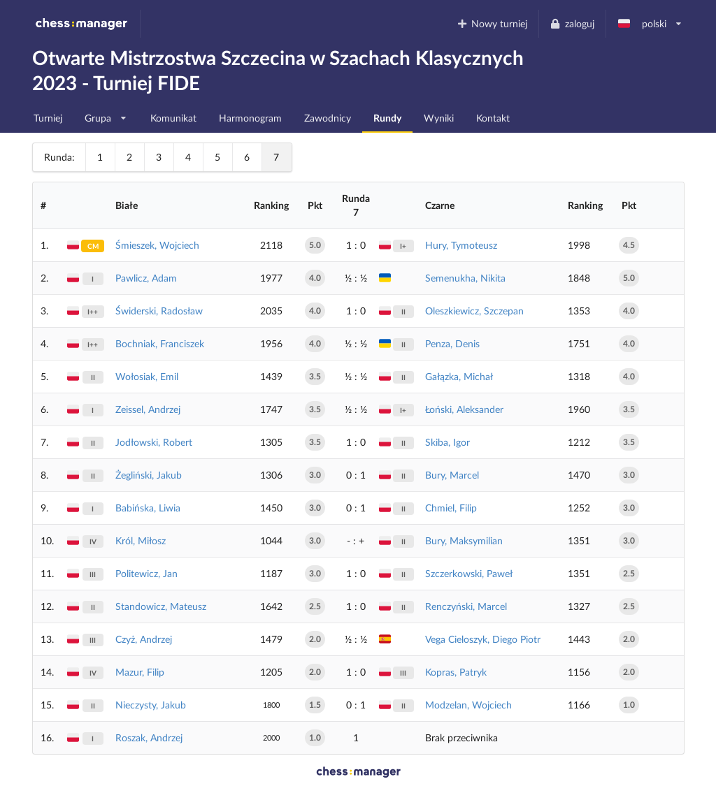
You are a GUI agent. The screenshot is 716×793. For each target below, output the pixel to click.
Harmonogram (250, 118)
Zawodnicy (327, 118)
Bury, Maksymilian (464, 540)
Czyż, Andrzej (143, 639)
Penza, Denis (452, 343)
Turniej (48, 118)
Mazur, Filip (139, 672)
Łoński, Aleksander (464, 409)
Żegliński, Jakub (148, 475)
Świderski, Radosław (159, 311)
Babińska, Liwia (147, 508)
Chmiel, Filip (451, 508)
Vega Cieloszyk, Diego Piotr (482, 639)
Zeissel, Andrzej (147, 409)
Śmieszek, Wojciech (157, 245)
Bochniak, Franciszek (159, 343)
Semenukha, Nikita (465, 278)
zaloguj (572, 23)
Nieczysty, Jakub (150, 705)
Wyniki (439, 118)
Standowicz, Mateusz (160, 606)
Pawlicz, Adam (146, 278)
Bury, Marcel (452, 475)
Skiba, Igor (447, 442)
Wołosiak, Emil (146, 376)
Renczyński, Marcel (466, 606)
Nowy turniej (491, 23)
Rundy (387, 118)
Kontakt (493, 118)
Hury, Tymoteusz (461, 245)
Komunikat (173, 118)
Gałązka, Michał (459, 376)
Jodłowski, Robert (153, 442)
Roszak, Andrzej (148, 737)
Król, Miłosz (140, 540)
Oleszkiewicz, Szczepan (474, 311)
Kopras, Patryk (456, 672)
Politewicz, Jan (146, 573)
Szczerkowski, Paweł (469, 573)
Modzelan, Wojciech (468, 705)
